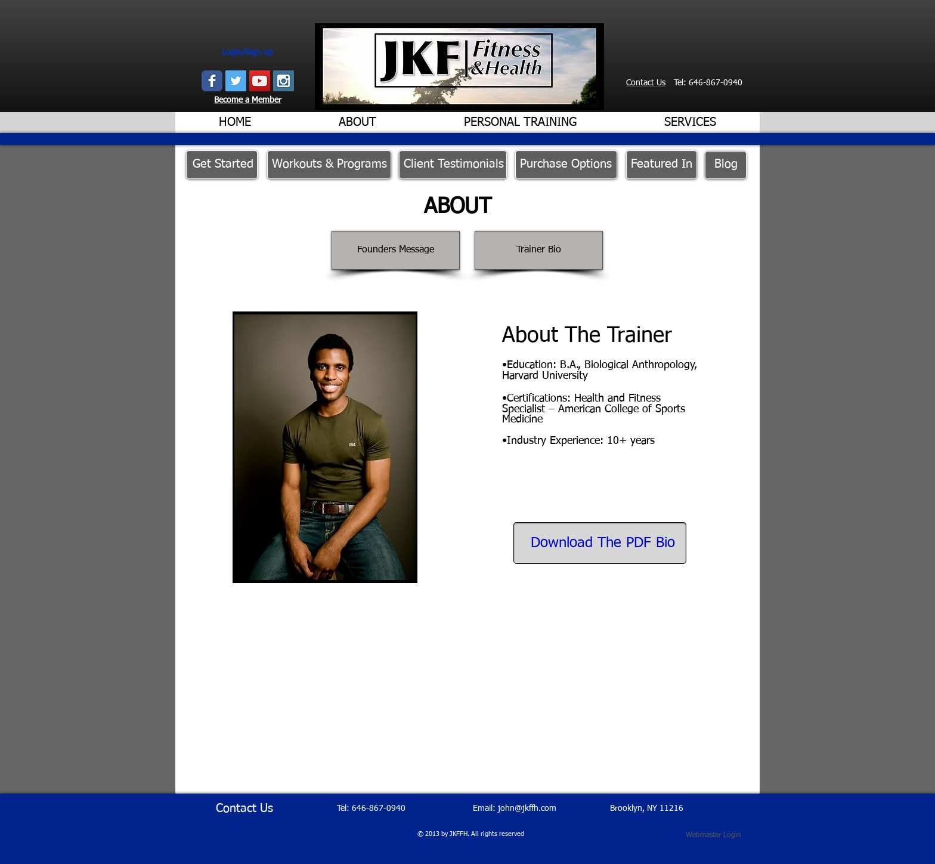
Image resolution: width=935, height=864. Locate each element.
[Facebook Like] (661, 98)
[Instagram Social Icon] (283, 80)
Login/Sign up (247, 52)
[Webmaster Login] (713, 835)
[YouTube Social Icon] (259, 80)
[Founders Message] (396, 250)
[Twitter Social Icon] (235, 80)
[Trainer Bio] (539, 250)
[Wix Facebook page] (212, 80)
